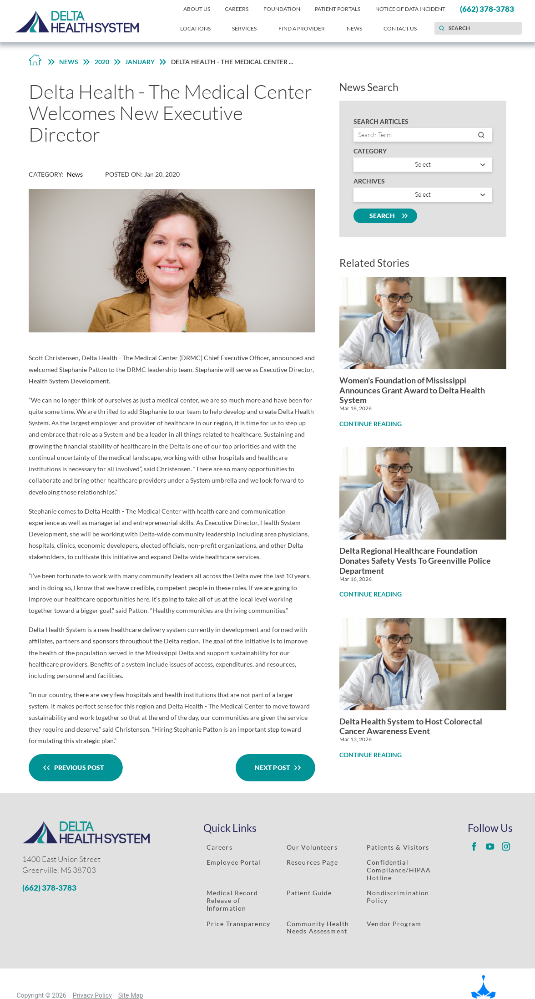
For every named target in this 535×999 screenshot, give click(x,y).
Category (370, 151)
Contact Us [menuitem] (400, 28)
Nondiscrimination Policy (398, 896)
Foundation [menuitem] (281, 9)
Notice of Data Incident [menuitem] (410, 9)
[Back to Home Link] (35, 62)
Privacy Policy (92, 995)
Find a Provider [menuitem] (301, 28)
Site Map (130, 995)
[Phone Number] (97, 888)
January (140, 62)
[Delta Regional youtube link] (490, 847)
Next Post (275, 768)
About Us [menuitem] (196, 9)
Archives (369, 181)
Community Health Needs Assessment (318, 927)
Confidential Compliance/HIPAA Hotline (399, 870)
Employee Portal (234, 862)
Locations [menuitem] (195, 28)
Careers (219, 847)
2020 (102, 62)
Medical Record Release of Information (232, 900)
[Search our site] (478, 28)
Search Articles (381, 121)
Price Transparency (238, 924)
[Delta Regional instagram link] (506, 847)
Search (385, 216)
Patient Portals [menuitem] (337, 9)
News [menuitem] (354, 28)
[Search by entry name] (423, 135)
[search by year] (423, 195)
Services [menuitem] (244, 28)
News (68, 62)
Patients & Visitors (398, 847)
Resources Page (312, 862)
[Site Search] (441, 28)
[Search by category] (423, 165)
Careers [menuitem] (236, 9)
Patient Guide (309, 893)
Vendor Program (394, 924)
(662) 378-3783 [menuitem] (487, 9)
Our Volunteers (312, 847)
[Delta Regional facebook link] (474, 847)
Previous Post (76, 768)
